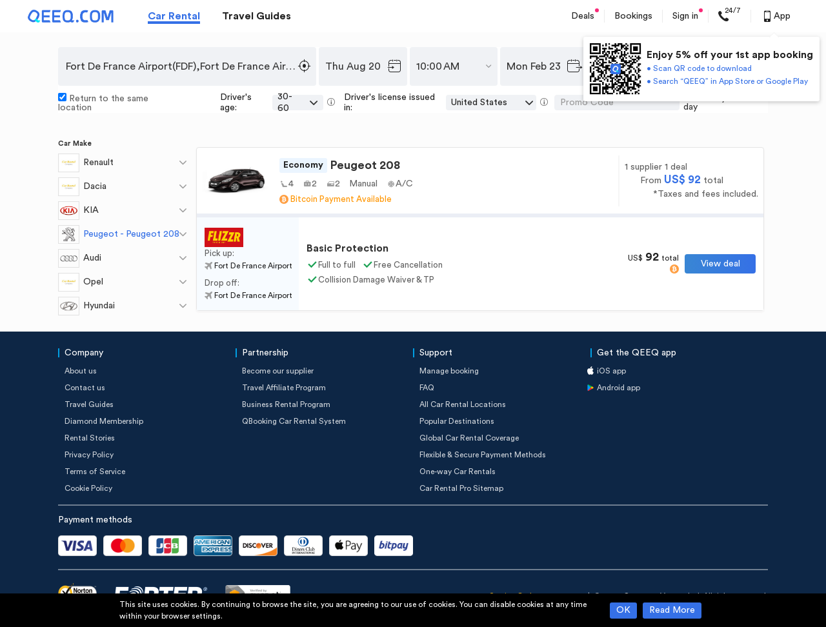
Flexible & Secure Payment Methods (482, 455)
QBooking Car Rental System (294, 421)
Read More (672, 610)
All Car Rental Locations (462, 404)
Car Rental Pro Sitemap (461, 488)
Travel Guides (256, 16)
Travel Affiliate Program (284, 388)
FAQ (426, 388)
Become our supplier (278, 371)
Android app (618, 388)
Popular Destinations (456, 421)
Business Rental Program (286, 404)
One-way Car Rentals (457, 471)
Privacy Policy (89, 455)
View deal (720, 263)
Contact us (85, 388)
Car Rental (174, 16)
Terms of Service (95, 471)
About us (81, 371)
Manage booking (449, 371)
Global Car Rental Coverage (469, 438)
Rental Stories (90, 438)
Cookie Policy (88, 488)
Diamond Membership (104, 421)
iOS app (611, 371)
